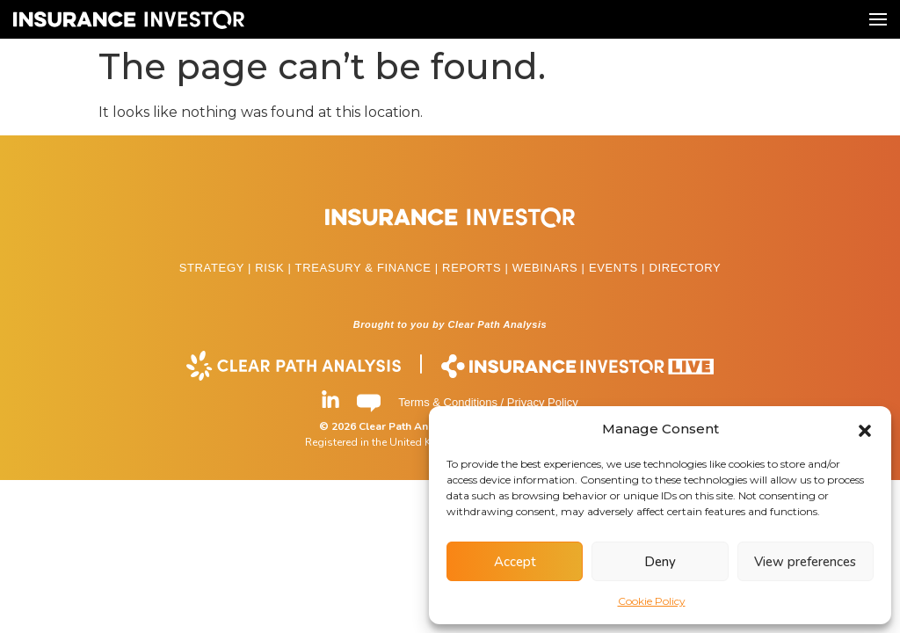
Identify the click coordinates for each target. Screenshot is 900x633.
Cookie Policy (652, 601)
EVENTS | (619, 267)
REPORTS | (477, 267)
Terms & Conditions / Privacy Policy (487, 402)
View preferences (805, 562)
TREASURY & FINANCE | (369, 267)
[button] (865, 429)
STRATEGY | (217, 267)
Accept (515, 562)
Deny (660, 562)
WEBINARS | (550, 267)
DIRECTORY (685, 267)
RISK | (274, 267)
